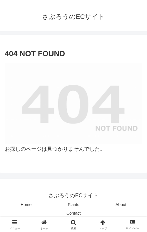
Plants (73, 204)
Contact (73, 213)
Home (26, 204)
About (121, 204)
